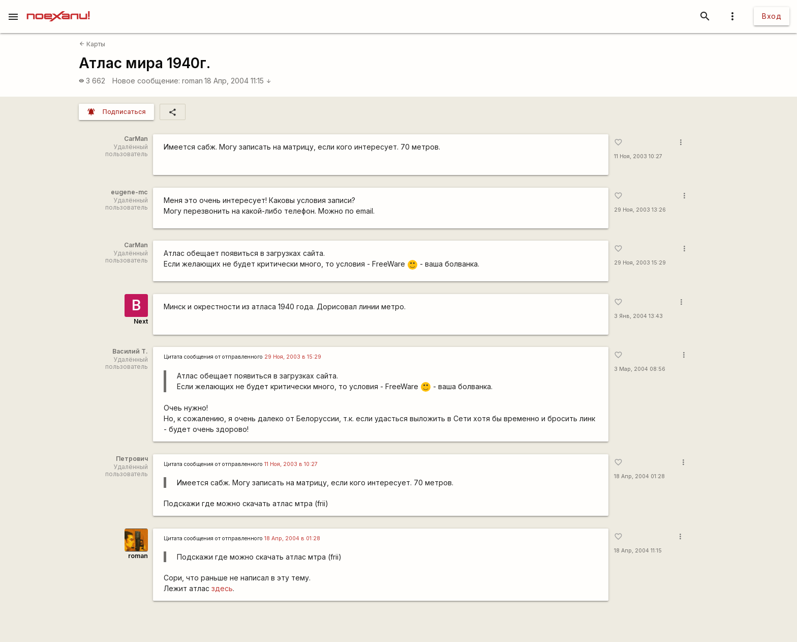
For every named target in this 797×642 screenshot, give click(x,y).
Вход (771, 16)
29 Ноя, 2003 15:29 (640, 262)
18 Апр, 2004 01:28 (639, 476)
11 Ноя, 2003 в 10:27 (291, 464)
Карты (92, 44)
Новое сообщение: (146, 80)
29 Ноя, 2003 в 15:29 (292, 357)
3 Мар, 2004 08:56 (639, 369)
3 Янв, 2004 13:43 (638, 316)
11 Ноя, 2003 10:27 (638, 156)
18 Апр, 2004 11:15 (237, 80)
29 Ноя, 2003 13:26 (640, 210)
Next (141, 321)
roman (192, 80)
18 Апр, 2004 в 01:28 (292, 538)
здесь (222, 588)
